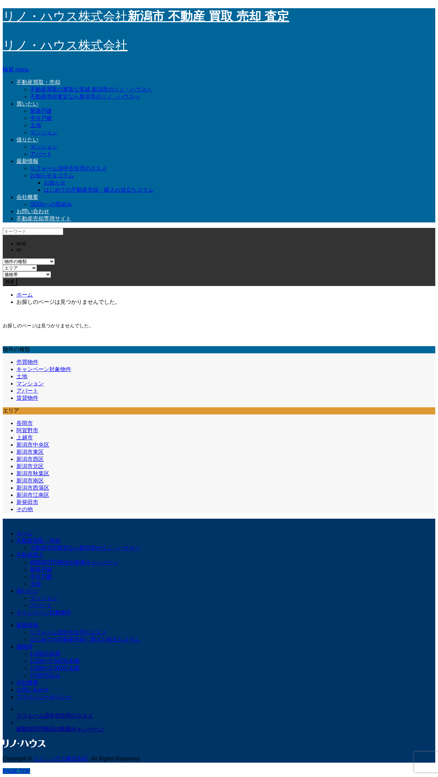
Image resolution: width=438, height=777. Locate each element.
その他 (24, 509)
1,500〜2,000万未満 (54, 668)
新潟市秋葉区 (32, 473)
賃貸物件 (27, 398)
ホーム (24, 533)
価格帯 (24, 647)
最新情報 (27, 161)
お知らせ (55, 183)
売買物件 (27, 362)
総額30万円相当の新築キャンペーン (74, 562)
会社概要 (27, 197)
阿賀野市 (27, 430)
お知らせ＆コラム (52, 175)
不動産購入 (30, 555)
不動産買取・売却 (38, 82)
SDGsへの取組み (51, 204)
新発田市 (27, 502)
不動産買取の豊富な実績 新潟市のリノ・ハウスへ (91, 89)
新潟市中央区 (32, 445)
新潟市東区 (30, 452)
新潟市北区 (30, 466)
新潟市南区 (30, 480)
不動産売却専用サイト (43, 218)
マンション (43, 132)
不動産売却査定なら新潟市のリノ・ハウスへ (85, 96)
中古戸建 (41, 118)
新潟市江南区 (32, 495)
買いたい (27, 104)
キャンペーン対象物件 (43, 369)
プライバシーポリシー (43, 697)
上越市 (24, 437)
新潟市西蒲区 (32, 488)
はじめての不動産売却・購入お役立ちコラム (98, 190)
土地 (35, 125)
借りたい (27, 139)
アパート (41, 154)
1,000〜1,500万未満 (54, 661)
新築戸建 (41, 111)
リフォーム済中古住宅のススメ (68, 168)
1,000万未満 (45, 654)
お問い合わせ (32, 211)
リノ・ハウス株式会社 (65, 45)
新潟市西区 (30, 459)
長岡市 (24, 423)
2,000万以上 (45, 675)
